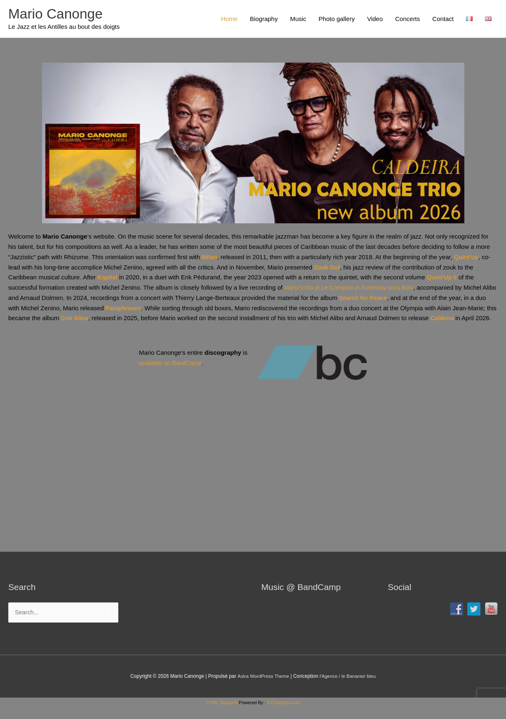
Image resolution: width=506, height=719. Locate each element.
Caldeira (475, 319)
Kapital (108, 278)
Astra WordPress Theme (262, 688)
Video (375, 19)
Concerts (407, 19)
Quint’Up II (443, 278)
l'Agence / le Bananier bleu (348, 688)
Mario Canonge (57, 15)
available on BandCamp (172, 373)
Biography (264, 19)
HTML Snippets (222, 714)
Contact (443, 19)
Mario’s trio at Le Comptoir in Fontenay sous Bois (351, 288)
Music (298, 19)
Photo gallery (337, 19)
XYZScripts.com (283, 714)
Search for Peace (379, 298)
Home (229, 19)
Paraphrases (136, 309)
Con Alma (105, 319)
